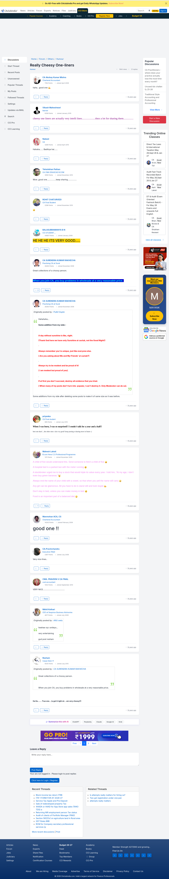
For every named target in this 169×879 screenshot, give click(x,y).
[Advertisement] (84, 37)
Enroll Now (159, 161)
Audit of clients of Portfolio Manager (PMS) (55, 815)
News (35, 845)
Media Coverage (59, 871)
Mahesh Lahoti (49, 451)
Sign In (163, 11)
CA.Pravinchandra (50, 549)
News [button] (23, 10)
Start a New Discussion (154, 119)
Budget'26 (137, 16)
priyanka (46, 416)
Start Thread (11, 66)
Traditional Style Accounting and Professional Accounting (152, 98)
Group (90, 856)
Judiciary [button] (72, 10)
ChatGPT (75, 722)
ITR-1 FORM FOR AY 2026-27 (49, 798)
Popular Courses (35, 16)
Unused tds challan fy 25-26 (153, 88)
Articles (9, 845)
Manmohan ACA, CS (51, 516)
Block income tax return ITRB (49, 795)
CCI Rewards (65, 860)
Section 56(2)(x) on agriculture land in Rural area (58, 818)
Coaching (65, 16)
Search (9, 116)
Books (77, 16)
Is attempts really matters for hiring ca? (107, 795)
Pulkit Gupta (59, 312)
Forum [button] (39, 10)
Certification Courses (42, 860)
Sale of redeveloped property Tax (51, 804)
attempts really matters (100, 801)
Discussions (11, 60)
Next (94, 743)
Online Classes (155, 135)
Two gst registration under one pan (106, 798)
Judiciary (10, 856)
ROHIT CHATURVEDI (51, 199)
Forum (9, 849)
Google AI (110, 722)
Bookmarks (64, 853)
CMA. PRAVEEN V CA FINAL (55, 579)
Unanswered (11, 78)
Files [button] (64, 10)
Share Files (38, 853)
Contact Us (138, 871)
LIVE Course (104, 16)
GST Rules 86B (42, 821)
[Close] (166, 3)
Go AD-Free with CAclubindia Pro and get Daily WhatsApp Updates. (83, 3)
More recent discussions (43, 832)
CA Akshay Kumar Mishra (54, 77)
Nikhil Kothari (48, 609)
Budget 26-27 (65, 845)
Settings (9, 104)
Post (58, 832)
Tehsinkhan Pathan (51, 169)
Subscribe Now (154, 316)
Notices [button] (56, 10)
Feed (61, 849)
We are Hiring (42, 871)
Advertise (75, 871)
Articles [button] (31, 10)
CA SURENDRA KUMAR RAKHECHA (58, 260)
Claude (99, 722)
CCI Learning (12, 129)
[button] (149, 11)
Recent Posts (12, 72)
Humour (32, 69)
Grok (120, 722)
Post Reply (36, 770)
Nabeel (45, 139)
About (28, 871)
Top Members (65, 856)
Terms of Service (91, 871)
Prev (75, 743)
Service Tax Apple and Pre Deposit (51, 801)
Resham (46, 658)
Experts (36, 849)
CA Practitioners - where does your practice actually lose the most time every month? (153, 76)
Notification (38, 856)
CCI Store (82, 10)
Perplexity (88, 722)
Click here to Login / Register (44, 780)
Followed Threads (14, 97)
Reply (44, 97)
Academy (51, 16)
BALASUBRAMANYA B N (53, 230)
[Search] (143, 10)
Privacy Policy (122, 871)
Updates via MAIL (14, 110)
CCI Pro (89, 16)
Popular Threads (13, 85)
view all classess (155, 240)
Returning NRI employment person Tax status (56, 812)
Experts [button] (47, 10)
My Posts (10, 91)
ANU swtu (58, 620)
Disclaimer (108, 871)
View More (156, 110)
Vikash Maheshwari (51, 107)
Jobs (118, 16)
